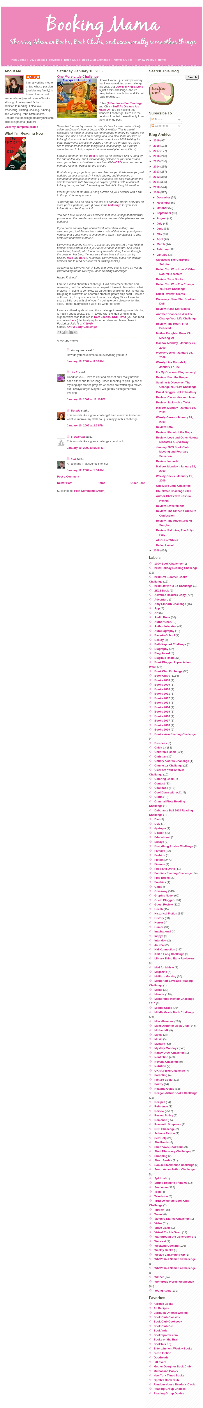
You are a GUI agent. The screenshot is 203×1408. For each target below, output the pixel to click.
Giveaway (160, 891)
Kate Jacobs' (102, 317)
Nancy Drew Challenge (169, 1052)
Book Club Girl (163, 1326)
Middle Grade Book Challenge (174, 1012)
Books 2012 (162, 698)
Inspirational (162, 931)
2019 (156, 140)
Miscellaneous (163, 1021)
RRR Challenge (164, 1129)
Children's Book (165, 752)
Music (158, 1039)
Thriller (159, 1209)
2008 (156, 550)
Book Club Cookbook (168, 1321)
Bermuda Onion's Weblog (171, 1312)
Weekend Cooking (166, 1245)
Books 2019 (162, 729)
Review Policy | (146, 59)
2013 (156, 171)
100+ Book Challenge (168, 563)
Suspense (161, 1187)
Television (161, 1196)
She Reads (161, 1142)
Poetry (158, 1084)
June (160, 228)
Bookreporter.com (166, 1335)
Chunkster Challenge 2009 (173, 491)
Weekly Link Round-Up (169, 1254)
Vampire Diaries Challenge (172, 1218)
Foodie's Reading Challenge (173, 873)
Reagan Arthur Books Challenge (175, 1093)
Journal (159, 945)
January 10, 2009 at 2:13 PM (85, 425)
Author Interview (165, 626)
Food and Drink (164, 868)
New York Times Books (169, 1375)
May (160, 233)
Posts (157, 119)
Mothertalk (161, 1030)
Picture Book (163, 1079)
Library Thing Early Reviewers (174, 958)
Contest (159, 783)
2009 (156, 192)
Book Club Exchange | (96, 59)
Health (158, 909)
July (160, 223)
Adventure (161, 599)
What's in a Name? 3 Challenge (175, 1259)
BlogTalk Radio (164, 657)
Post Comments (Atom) (89, 490)
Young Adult (162, 1290)
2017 (156, 151)
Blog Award (162, 653)
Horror (158, 922)
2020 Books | (38, 59)
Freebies (160, 882)
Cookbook (161, 788)
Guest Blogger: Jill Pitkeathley (176, 392)
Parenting (160, 1075)
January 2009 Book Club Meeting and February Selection (172, 452)
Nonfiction (161, 1057)
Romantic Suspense (167, 1124)
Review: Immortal (167, 461)
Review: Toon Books (169, 279)
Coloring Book (164, 779)
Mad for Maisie (164, 967)
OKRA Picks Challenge (169, 1070)
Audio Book (162, 617)
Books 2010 (162, 689)
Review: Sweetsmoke (170, 506)
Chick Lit (160, 747)
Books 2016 (162, 716)
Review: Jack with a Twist (173, 402)
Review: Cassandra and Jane (175, 397)
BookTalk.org (162, 1344)
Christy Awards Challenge (171, 761)
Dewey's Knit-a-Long (129, 86)
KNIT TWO (119, 317)
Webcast (160, 1241)
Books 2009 (162, 684)
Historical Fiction (165, 913)
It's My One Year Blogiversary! (176, 372)
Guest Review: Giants (170, 294)
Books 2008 (162, 680)
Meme (158, 989)
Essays (159, 841)
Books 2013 (162, 702)
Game (158, 886)
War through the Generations (173, 1236)
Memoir (159, 994)
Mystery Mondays (166, 1048)
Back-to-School (164, 635)
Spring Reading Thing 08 (170, 1182)
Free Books (162, 877)
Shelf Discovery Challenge (172, 1151)
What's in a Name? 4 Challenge (175, 1268)
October (162, 208)
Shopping (160, 1156)
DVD (157, 823)
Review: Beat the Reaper (172, 377)
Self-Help (160, 1138)
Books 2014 (162, 707)
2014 (156, 166)
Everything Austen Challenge (173, 846)
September (164, 213)
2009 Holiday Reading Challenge (176, 568)
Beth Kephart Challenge (170, 644)
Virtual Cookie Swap (167, 1232)
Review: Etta (164, 427)
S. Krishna (78, 436)
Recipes (159, 1102)
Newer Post (64, 483)
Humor (158, 927)
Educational (162, 837)
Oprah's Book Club (166, 1380)
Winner (159, 1277)
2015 (156, 161)
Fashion (159, 855)
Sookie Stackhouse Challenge (174, 1165)
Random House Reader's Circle (174, 1384)
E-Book (159, 832)
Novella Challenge (166, 1061)
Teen (157, 1191)
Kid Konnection (164, 949)
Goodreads (161, 1357)
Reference (161, 1106)
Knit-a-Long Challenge (82, 326)
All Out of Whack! (167, 540)
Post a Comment (68, 476)
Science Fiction (164, 1133)
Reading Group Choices (170, 1388)
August (162, 218)
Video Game (162, 1227)
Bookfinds (161, 1330)
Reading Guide (164, 1088)
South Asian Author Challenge (174, 1169)
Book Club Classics (167, 1317)
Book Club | (72, 59)
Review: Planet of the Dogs (174, 432)
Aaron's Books (163, 1303)
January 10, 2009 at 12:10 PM (86, 399)
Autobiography (164, 631)
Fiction (159, 859)
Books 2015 (162, 711)
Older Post (138, 483)
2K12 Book (161, 590)
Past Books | (19, 59)
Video (158, 1223)
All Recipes (161, 1308)
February (163, 249)
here (73, 320)
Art (156, 613)
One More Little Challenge (78, 76)
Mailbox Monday (165, 976)
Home (162, 59)
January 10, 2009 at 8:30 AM (85, 361)
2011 (156, 182)
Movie (158, 1034)
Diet (157, 819)
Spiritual (160, 1178)
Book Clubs (162, 675)
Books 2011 (162, 693)
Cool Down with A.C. (168, 792)
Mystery (159, 1043)
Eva (73, 459)
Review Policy (163, 1115)
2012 (156, 176)
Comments (160, 125)
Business (160, 743)
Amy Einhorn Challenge (170, 604)
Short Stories (163, 1160)
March (161, 244)
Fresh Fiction (162, 1353)
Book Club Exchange (168, 671)
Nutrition (160, 1066)
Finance (159, 864)
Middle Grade (163, 1007)
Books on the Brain (166, 1339)
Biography (161, 649)
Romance (160, 1120)
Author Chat (162, 622)
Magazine (160, 971)
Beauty (159, 640)
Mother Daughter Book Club (172, 1366)
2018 (156, 145)
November (164, 202)
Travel (158, 1214)
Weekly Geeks (163, 1250)
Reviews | (55, 59)
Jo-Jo (74, 372)
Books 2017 (162, 720)
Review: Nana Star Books (173, 308)
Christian (160, 756)
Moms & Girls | (123, 59)
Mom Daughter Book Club (171, 1025)
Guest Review (163, 904)
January (162, 254)
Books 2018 (162, 725)
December (164, 197)
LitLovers (160, 1362)
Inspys (158, 936)
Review (159, 1111)
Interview (160, 940)
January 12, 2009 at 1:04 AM (85, 470)
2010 (156, 187)
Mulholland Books (166, 1371)
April (160, 239)
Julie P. (35, 76)
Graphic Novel (163, 895)
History (159, 918)
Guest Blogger (164, 900)
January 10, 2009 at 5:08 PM (85, 447)
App (157, 608)
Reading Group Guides (169, 1393)
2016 (156, 156)
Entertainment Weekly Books (173, 1348)
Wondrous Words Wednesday (174, 1281)
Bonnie (75, 410)
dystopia (160, 828)
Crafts (158, 796)
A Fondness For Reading (124, 103)
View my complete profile (21, 126)
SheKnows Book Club (169, 1147)
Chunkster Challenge (168, 765)
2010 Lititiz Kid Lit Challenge (173, 586)
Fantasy (159, 850)
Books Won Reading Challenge (175, 734)
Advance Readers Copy (170, 595)
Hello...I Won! (165, 545)
